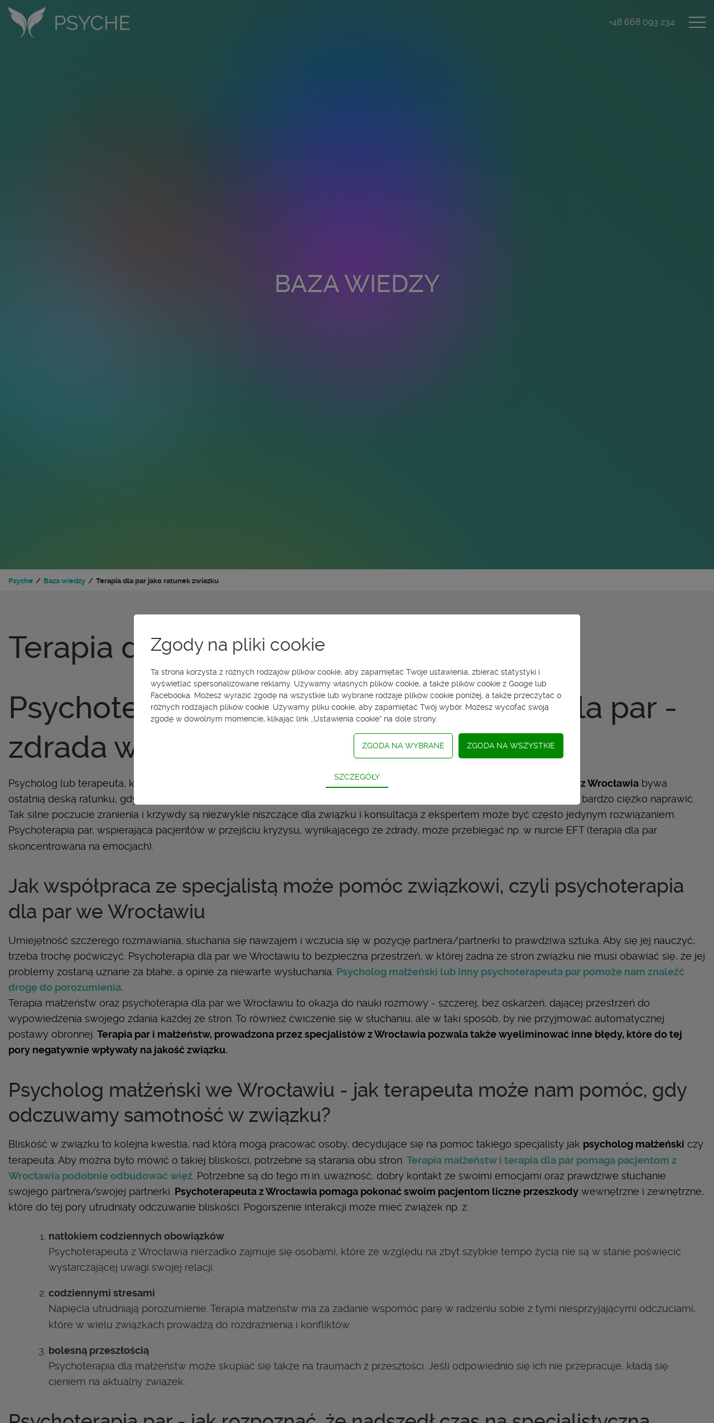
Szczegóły (357, 776)
